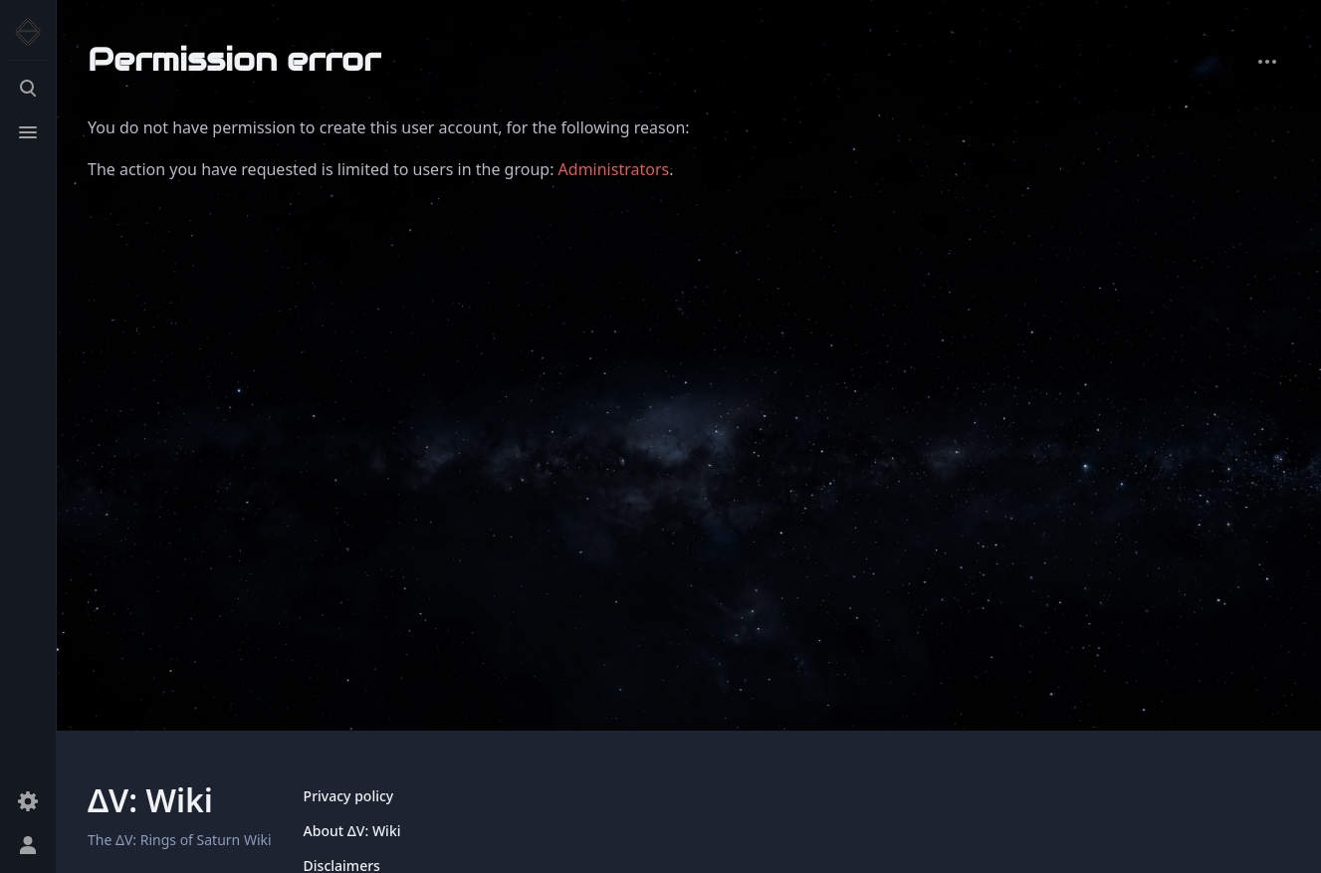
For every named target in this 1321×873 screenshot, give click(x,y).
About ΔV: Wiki (352, 830)
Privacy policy (349, 795)
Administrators (614, 169)
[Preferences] (28, 801)
